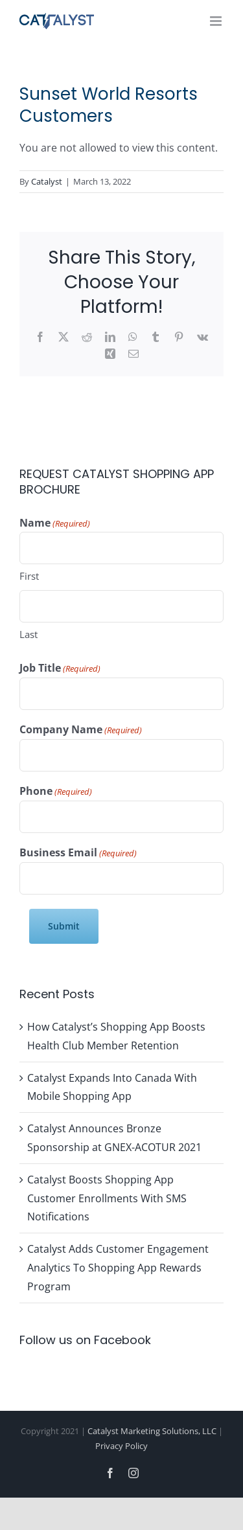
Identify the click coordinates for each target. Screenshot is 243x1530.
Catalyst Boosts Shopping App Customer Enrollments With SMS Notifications (107, 1198)
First (29, 575)
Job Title (59, 668)
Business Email (78, 853)
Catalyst (46, 181)
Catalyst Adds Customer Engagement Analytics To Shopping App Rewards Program (118, 1268)
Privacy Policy (121, 1446)
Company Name (80, 730)
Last (28, 634)
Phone (55, 791)
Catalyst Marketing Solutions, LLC (151, 1431)
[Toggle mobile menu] (217, 21)
